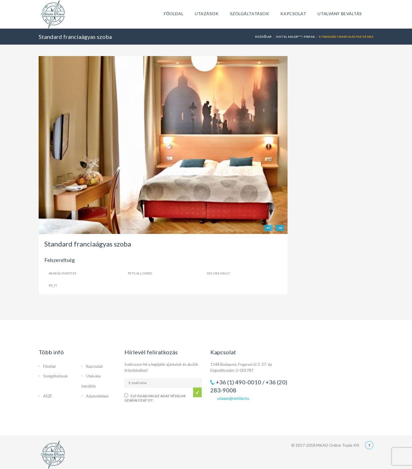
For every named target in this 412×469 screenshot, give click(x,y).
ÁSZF (47, 396)
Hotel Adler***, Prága (295, 36)
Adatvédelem (97, 396)
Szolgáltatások (249, 13)
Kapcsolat (293, 13)
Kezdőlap (263, 36)
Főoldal (173, 13)
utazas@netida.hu (233, 398)
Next (280, 228)
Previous (268, 228)
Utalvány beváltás (340, 13)
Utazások (206, 13)
